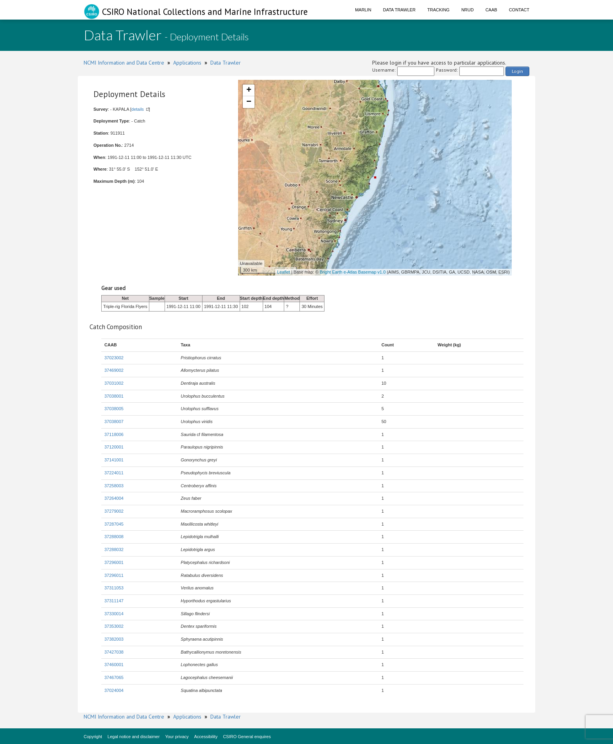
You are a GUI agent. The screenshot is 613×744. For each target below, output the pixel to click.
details (137, 109)
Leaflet (283, 272)
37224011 (114, 472)
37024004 (114, 690)
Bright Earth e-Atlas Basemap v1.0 (353, 272)
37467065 (114, 677)
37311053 (114, 587)
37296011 (114, 575)
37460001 (114, 664)
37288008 (114, 536)
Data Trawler (399, 9)
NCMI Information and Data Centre (124, 62)
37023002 (114, 357)
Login (517, 71)
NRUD (467, 9)
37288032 (114, 549)
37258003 (114, 485)
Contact (519, 9)
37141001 (114, 460)
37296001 (114, 562)
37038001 (114, 396)
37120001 (114, 447)
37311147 (114, 600)
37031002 (114, 383)
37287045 (114, 524)
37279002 (114, 511)
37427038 (114, 652)
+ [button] (248, 90)
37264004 (114, 498)
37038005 (114, 408)
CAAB (491, 9)
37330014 (114, 613)
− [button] (248, 102)
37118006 (114, 434)
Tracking (438, 9)
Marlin (363, 9)
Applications (187, 62)
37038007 (114, 421)
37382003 (114, 639)
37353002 (114, 626)
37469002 (114, 370)
